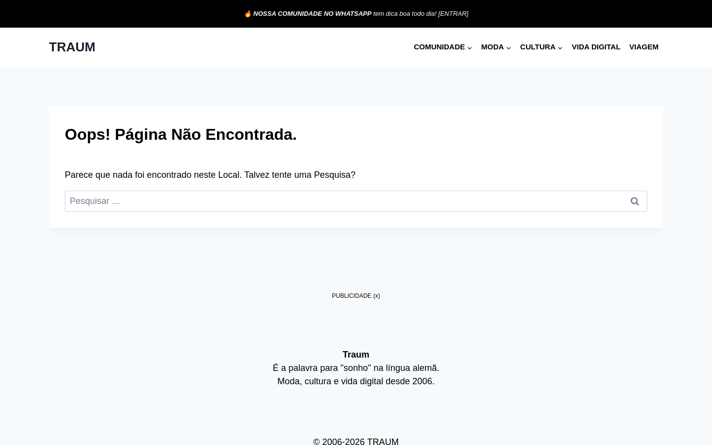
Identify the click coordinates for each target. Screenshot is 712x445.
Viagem (644, 46)
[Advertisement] (356, 371)
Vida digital (596, 46)
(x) (376, 295)
